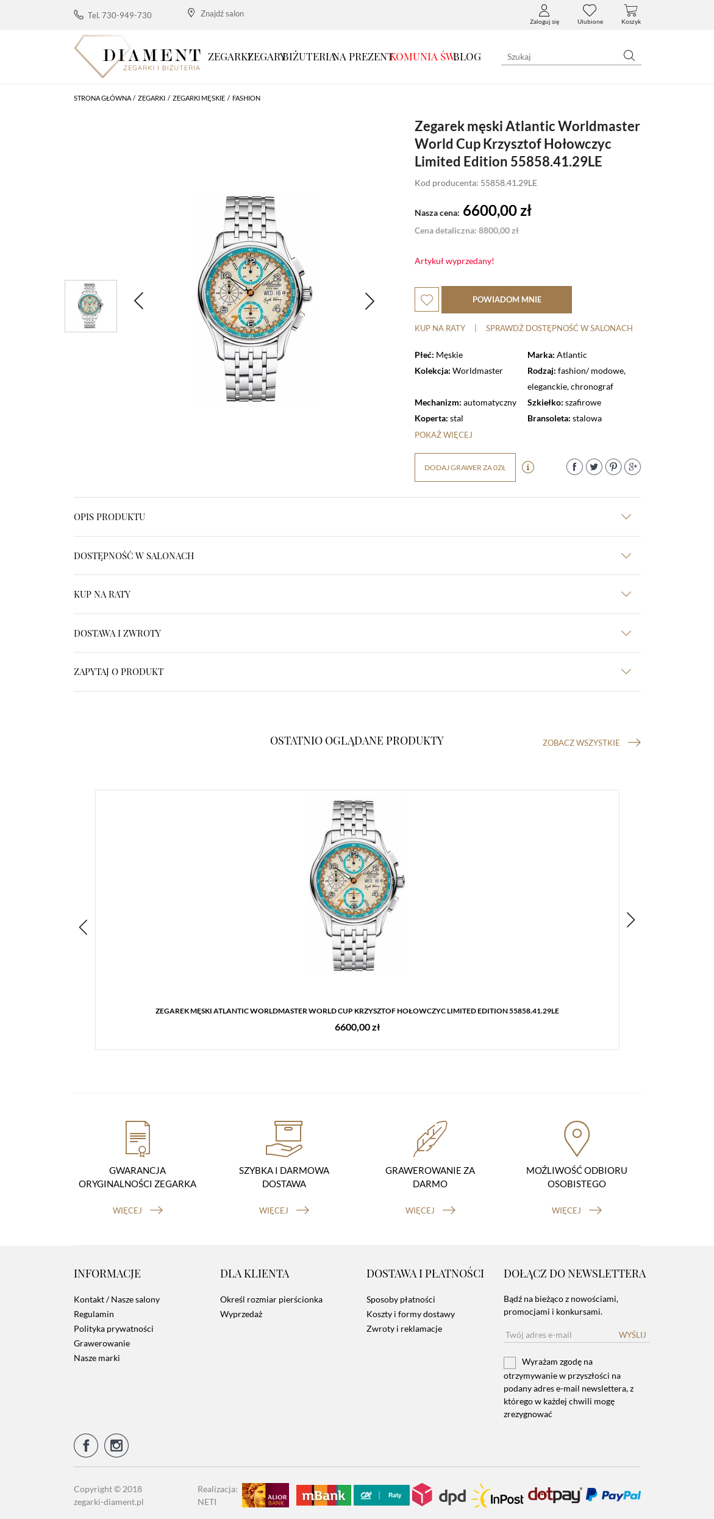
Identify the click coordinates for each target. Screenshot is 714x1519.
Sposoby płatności (400, 1295)
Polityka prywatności (114, 1325)
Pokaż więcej (444, 435)
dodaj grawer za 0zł (465, 467)
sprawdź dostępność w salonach (559, 328)
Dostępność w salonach (352, 555)
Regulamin (94, 1310)
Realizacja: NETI (218, 1491)
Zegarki (229, 56)
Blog (467, 56)
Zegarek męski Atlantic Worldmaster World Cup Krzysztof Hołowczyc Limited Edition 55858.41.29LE (357, 1012)
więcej (138, 1206)
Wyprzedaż (241, 1310)
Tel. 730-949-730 (113, 15)
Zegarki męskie (199, 98)
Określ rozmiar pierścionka (271, 1295)
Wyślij (632, 1331)
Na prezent (363, 56)
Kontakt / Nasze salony (117, 1295)
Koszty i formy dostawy (410, 1310)
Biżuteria (309, 56)
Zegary (267, 56)
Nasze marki (97, 1354)
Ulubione (590, 14)
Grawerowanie (102, 1339)
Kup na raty (440, 328)
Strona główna (102, 98)
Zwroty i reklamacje (404, 1325)
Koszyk (631, 14)
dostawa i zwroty (352, 633)
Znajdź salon (216, 13)
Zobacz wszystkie (592, 743)
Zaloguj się (544, 14)
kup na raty (352, 594)
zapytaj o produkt (352, 671)
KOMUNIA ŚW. (423, 56)
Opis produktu (352, 516)
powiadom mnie (507, 299)
